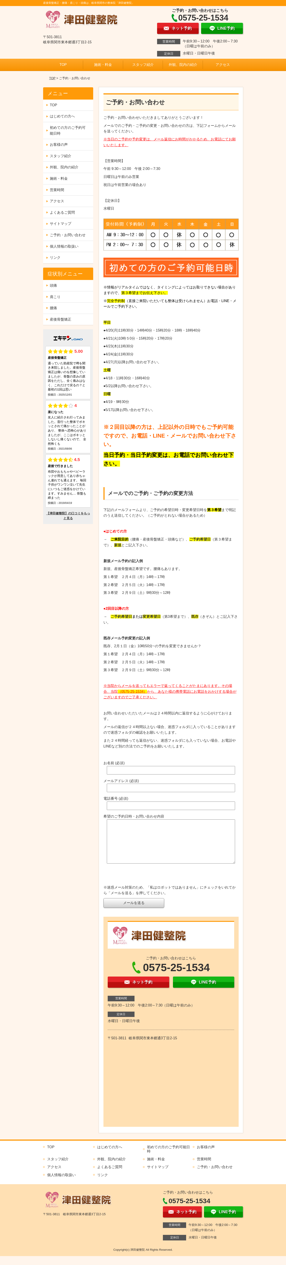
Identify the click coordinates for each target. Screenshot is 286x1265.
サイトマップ (60, 223)
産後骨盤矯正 (60, 319)
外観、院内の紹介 (183, 65)
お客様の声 (59, 144)
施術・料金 (103, 65)
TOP (63, 65)
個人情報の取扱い (64, 246)
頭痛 (53, 285)
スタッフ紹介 (143, 65)
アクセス (223, 65)
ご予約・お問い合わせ (68, 235)
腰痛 (53, 308)
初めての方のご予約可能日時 (68, 130)
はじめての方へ (62, 116)
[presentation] (137, 884)
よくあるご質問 (62, 212)
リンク (55, 257)
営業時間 (57, 190)
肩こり (55, 297)
